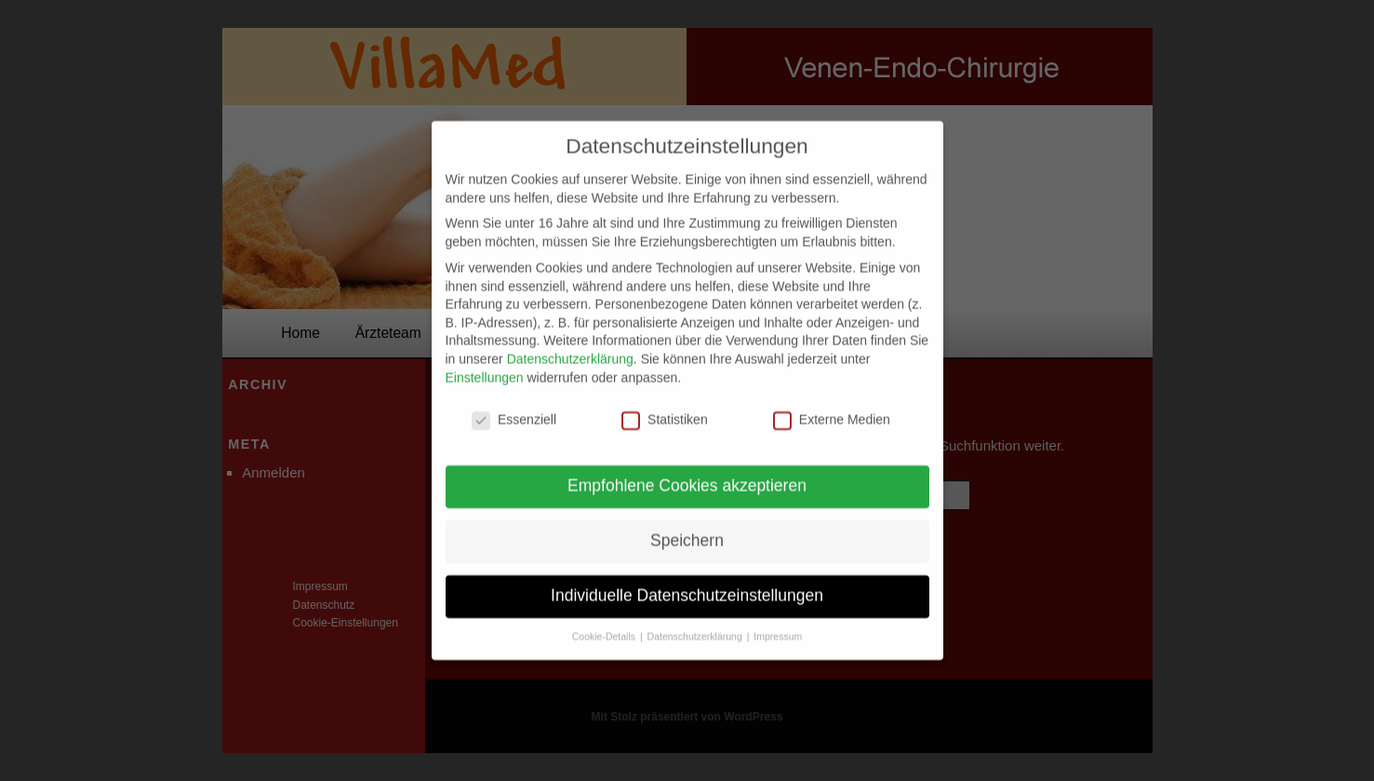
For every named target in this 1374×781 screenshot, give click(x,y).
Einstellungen (485, 364)
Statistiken (664, 407)
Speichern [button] (687, 527)
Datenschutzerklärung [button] (696, 623)
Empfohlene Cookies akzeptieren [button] (687, 473)
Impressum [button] (778, 623)
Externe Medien (831, 407)
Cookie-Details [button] (605, 623)
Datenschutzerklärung (570, 346)
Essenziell (514, 407)
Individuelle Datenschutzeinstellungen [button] (687, 582)
